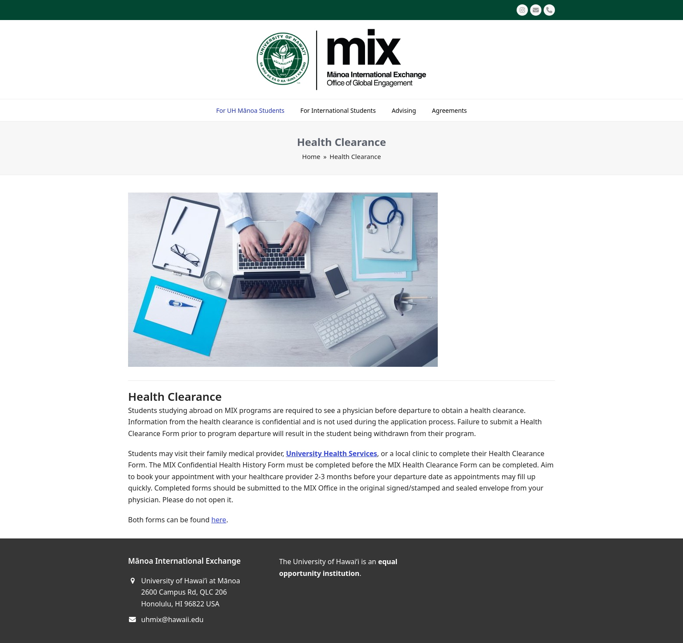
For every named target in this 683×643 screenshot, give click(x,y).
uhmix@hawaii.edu (172, 619)
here (218, 520)
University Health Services (331, 453)
